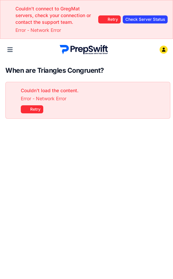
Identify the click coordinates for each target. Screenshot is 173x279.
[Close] (161, 90)
